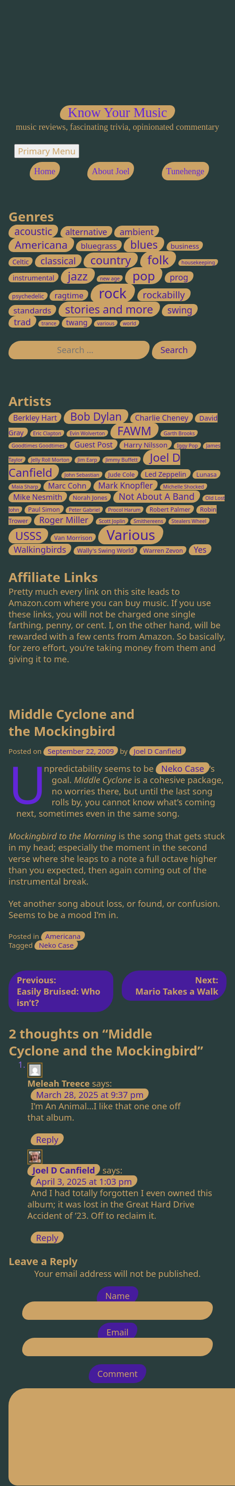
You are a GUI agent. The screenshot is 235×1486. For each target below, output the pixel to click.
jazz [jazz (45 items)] (78, 276)
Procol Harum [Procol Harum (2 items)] (124, 510)
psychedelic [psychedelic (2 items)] (28, 296)
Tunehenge (185, 171)
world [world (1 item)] (130, 323)
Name (117, 1296)
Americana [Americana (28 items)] (41, 244)
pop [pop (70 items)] (144, 275)
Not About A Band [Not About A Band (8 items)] (157, 497)
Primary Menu (47, 151)
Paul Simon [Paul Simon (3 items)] (44, 510)
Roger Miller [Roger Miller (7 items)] (63, 520)
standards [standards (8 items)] (32, 310)
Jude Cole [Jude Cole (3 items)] (122, 474)
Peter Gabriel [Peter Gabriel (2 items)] (84, 510)
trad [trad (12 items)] (22, 322)
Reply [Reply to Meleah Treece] (47, 1140)
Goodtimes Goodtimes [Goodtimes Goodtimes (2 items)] (38, 446)
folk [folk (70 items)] (158, 259)
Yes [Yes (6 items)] (200, 549)
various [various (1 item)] (106, 323)
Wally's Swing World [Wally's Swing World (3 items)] (105, 550)
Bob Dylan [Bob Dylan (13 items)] (96, 416)
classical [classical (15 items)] (58, 260)
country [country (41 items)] (111, 260)
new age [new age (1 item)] (110, 278)
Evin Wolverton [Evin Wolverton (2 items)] (87, 434)
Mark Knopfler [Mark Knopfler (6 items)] (125, 485)
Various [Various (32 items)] (131, 534)
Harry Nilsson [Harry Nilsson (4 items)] (146, 445)
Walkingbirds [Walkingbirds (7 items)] (40, 549)
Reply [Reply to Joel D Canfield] (47, 1237)
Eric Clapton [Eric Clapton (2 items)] (47, 434)
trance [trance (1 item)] (49, 323)
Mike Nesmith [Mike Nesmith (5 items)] (37, 497)
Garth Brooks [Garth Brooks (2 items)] (179, 434)
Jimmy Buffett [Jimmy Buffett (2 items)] (122, 460)
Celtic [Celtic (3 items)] (21, 261)
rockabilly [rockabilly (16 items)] (164, 294)
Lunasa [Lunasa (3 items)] (206, 474)
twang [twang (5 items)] (76, 322)
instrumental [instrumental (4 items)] (34, 277)
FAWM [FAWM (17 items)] (134, 431)
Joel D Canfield (158, 751)
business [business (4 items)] (185, 246)
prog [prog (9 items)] (179, 277)
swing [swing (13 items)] (180, 310)
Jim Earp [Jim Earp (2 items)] (87, 460)
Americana (63, 936)
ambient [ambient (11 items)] (137, 231)
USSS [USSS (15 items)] (29, 535)
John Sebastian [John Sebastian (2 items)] (82, 475)
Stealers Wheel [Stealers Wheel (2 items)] (189, 521)
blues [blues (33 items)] (144, 244)
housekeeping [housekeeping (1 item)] (198, 262)
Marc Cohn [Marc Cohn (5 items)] (67, 486)
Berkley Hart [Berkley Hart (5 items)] (35, 418)
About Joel (111, 171)
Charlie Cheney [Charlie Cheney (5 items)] (161, 418)
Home (44, 171)
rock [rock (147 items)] (113, 293)
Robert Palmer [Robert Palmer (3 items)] (170, 510)
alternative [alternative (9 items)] (87, 231)
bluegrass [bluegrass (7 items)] (99, 245)
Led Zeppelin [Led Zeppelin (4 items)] (165, 474)
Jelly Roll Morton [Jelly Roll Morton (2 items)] (50, 460)
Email (117, 1332)
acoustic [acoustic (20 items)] (33, 231)
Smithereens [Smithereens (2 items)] (148, 521)
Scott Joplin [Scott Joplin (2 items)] (112, 521)
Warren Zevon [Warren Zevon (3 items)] (163, 550)
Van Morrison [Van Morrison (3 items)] (73, 537)
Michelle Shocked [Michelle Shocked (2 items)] (183, 486)
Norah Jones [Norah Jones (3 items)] (90, 498)
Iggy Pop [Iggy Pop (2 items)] (187, 446)
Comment (117, 1374)
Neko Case (182, 769)
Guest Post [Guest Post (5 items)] (94, 445)
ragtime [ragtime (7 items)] (69, 295)
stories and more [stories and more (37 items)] (109, 309)
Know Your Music (117, 112)
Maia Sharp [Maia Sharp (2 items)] (25, 486)
